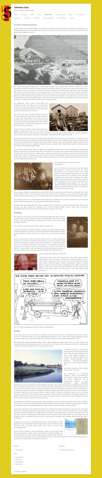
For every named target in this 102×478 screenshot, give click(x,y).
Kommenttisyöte (19, 461)
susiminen (16, 246)
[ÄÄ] (19, 241)
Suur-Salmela (27, 18)
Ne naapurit (37, 18)
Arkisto (72, 18)
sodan (39, 201)
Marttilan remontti (62, 18)
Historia (32, 14)
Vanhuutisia (24, 14)
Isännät (70, 14)
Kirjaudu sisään (19, 457)
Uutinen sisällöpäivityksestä (67, 449)
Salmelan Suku (21, 7)
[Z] (83, 153)
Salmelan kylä (48, 14)
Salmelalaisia (17, 18)
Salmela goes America (48, 18)
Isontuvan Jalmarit (29, 327)
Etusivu (16, 14)
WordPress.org (19, 464)
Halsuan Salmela (80, 14)
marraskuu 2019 (19, 449)
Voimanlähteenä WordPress (20, 471)
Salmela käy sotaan (60, 14)
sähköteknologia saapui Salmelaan (67, 183)
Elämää (39, 14)
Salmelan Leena (41, 411)
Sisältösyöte (18, 459)
